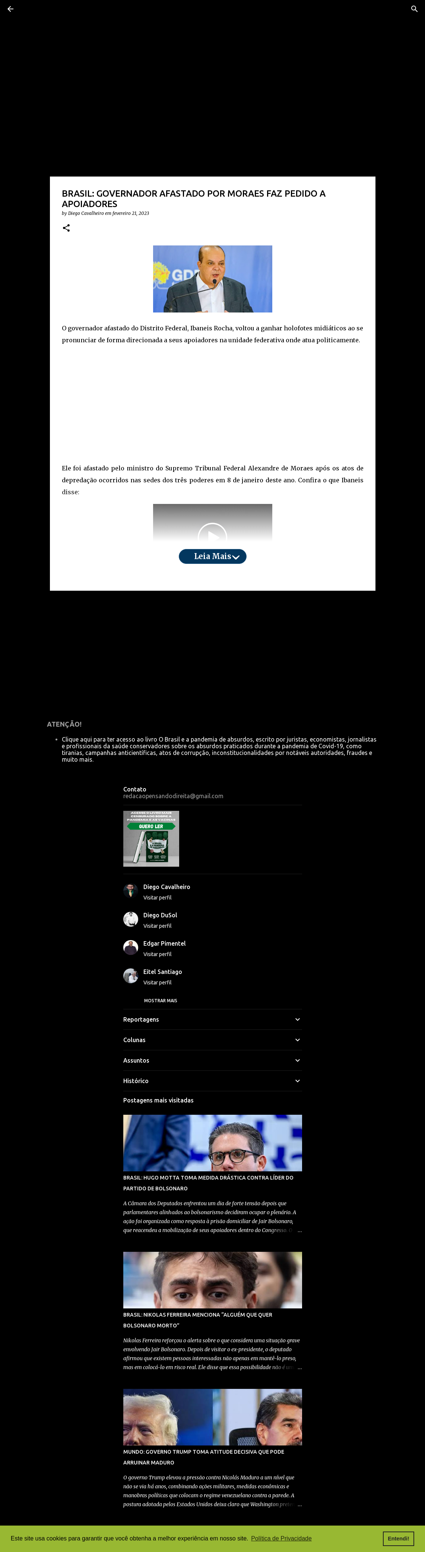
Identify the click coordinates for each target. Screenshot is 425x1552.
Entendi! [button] (398, 1539)
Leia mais (212, 556)
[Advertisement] (213, 404)
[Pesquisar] (414, 9)
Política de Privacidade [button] (281, 1538)
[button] (66, 228)
